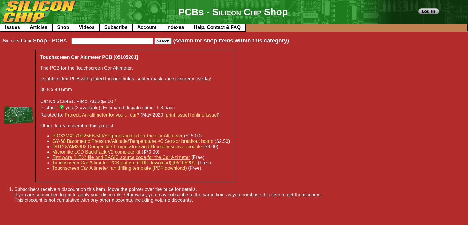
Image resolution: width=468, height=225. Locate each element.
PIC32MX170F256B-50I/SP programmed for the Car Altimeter (117, 135)
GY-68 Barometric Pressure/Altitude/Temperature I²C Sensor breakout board (132, 141)
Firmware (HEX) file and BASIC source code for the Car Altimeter (121, 157)
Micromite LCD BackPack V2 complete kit (96, 151)
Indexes (175, 27)
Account (146, 27)
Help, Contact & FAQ (217, 27)
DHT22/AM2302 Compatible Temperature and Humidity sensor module (127, 146)
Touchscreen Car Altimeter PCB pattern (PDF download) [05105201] (124, 162)
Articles (38, 27)
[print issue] (176, 114)
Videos (87, 27)
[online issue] (204, 114)
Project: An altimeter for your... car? (102, 114)
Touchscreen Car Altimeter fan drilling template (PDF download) (119, 168)
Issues (12, 27)
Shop (63, 27)
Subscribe (115, 27)
